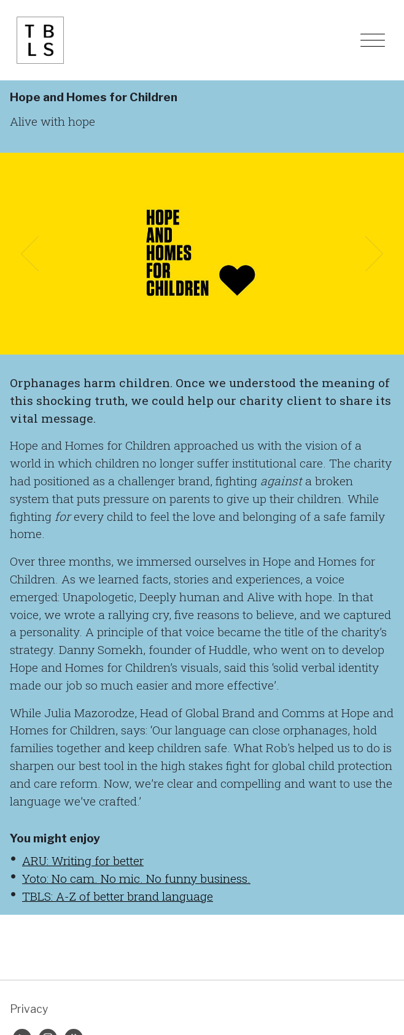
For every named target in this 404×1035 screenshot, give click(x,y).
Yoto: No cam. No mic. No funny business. (136, 878)
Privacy (29, 1008)
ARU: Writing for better (83, 860)
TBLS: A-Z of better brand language (117, 896)
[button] (30, 254)
